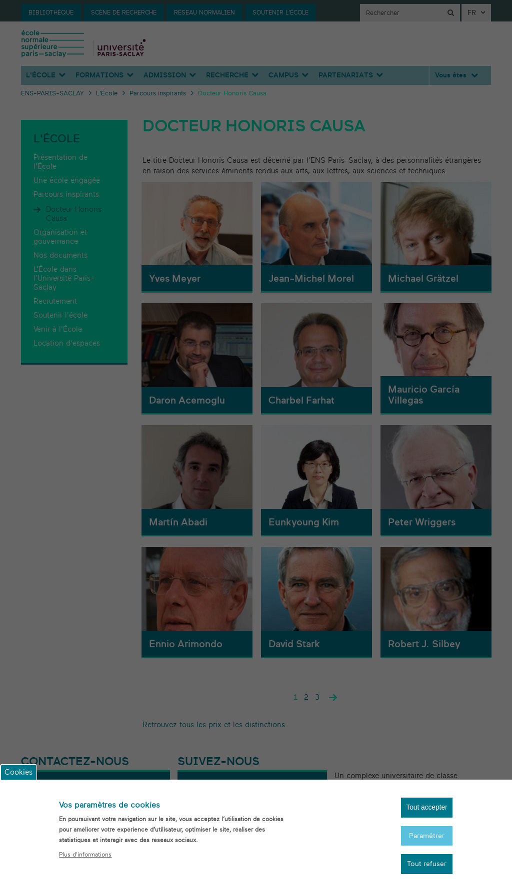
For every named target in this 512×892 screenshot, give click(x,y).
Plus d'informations (85, 851)
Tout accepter (425, 805)
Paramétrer (425, 834)
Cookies (18, 769)
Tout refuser (424, 864)
